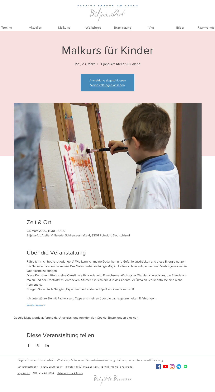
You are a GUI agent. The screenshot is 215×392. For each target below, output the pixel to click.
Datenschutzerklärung (70, 373)
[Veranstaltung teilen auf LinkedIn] (47, 345)
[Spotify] (185, 366)
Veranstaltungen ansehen (107, 85)
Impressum (23, 373)
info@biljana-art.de (121, 366)
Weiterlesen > (36, 305)
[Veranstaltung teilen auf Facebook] (28, 345)
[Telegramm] (178, 366)
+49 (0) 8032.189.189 (86, 366)
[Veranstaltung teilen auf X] (38, 345)
